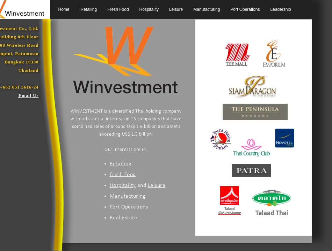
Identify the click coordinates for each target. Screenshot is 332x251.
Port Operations (245, 9)
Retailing (89, 9)
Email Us (28, 95)
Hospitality (149, 9)
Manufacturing (206, 9)
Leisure (176, 9)
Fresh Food (118, 9)
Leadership (280, 9)
